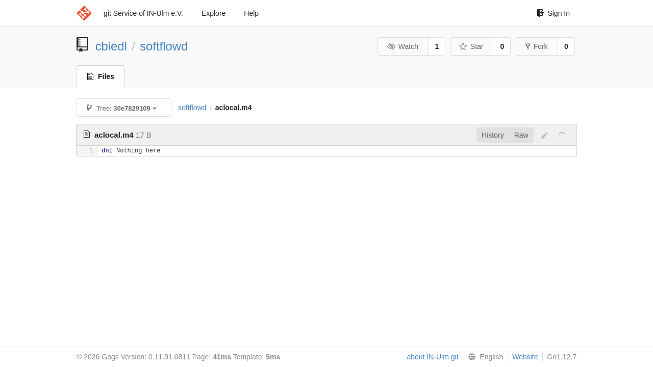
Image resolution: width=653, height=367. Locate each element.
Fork (536, 46)
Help (251, 13)
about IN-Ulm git (432, 357)
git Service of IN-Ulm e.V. (143, 13)
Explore (213, 13)
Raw (521, 135)
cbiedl (111, 46)
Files (100, 76)
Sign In (553, 13)
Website (525, 357)
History (493, 135)
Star (471, 46)
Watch (402, 46)
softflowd (164, 46)
